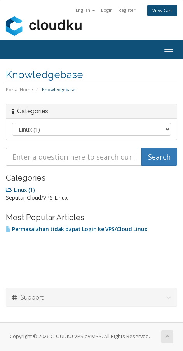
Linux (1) (20, 189)
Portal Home (19, 89)
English (85, 10)
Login (107, 10)
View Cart (162, 10)
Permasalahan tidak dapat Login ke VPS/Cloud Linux (76, 229)
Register (127, 10)
